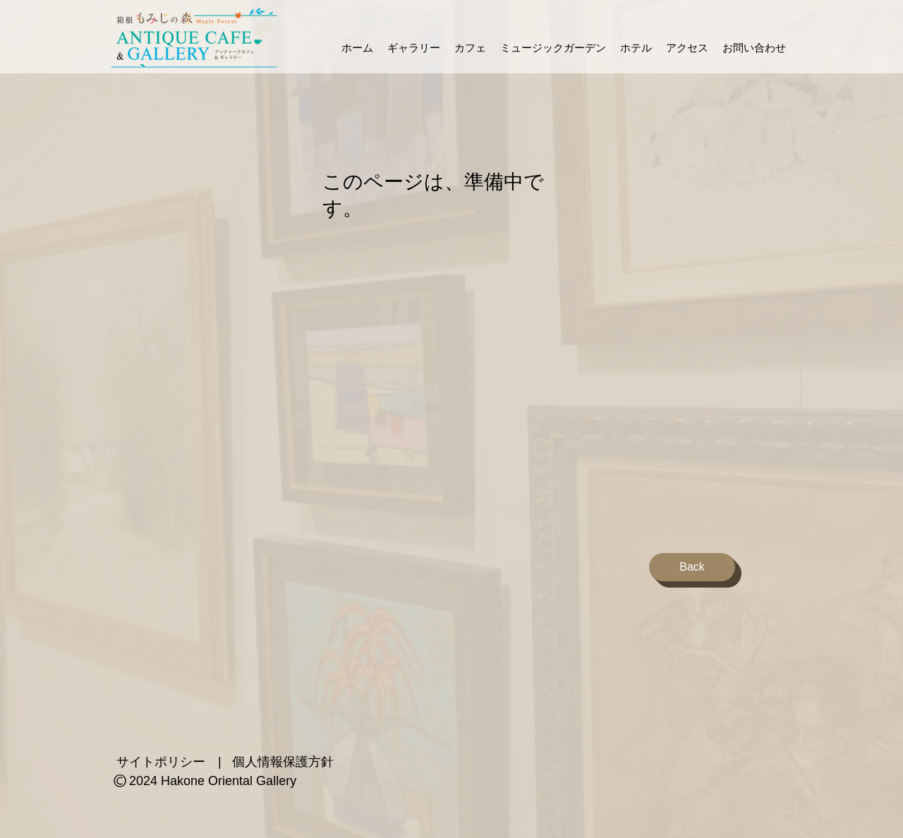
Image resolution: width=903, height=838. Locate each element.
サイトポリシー (160, 762)
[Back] (692, 567)
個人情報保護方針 (283, 762)
